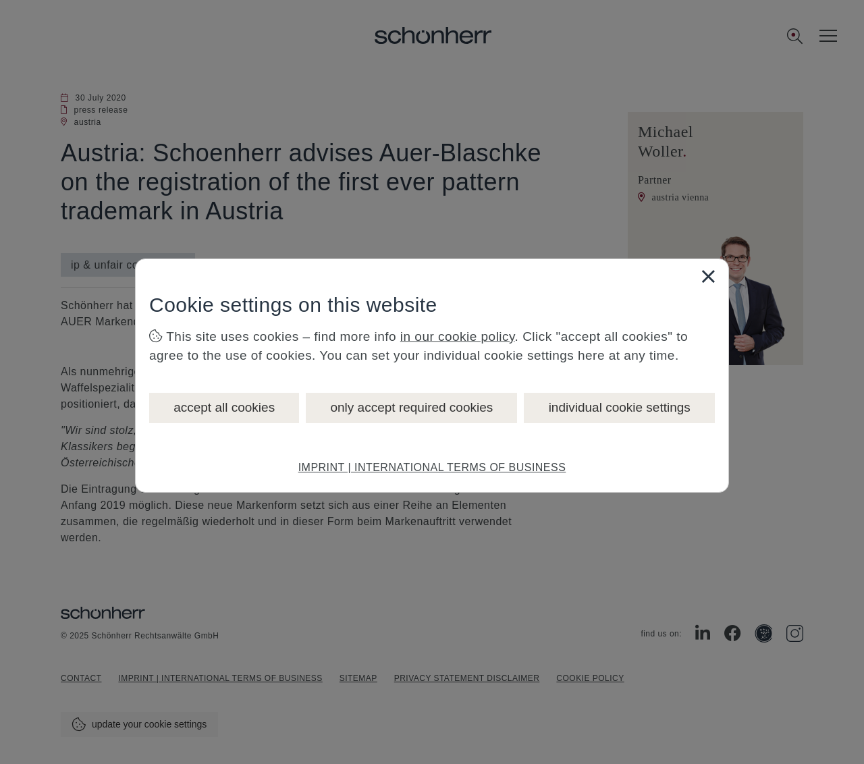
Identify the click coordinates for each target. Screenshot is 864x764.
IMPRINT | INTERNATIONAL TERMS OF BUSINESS (432, 467)
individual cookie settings (620, 407)
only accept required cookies (411, 407)
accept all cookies (224, 407)
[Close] (708, 276)
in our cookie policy (457, 336)
